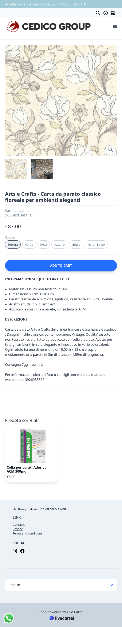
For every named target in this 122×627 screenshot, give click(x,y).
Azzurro (59, 244)
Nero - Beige (96, 244)
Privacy (18, 529)
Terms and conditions (27, 533)
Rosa (43, 244)
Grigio (76, 244)
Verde (29, 244)
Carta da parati (17, 210)
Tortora (13, 244)
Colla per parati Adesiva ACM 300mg (27, 469)
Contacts (19, 525)
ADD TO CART (61, 265)
